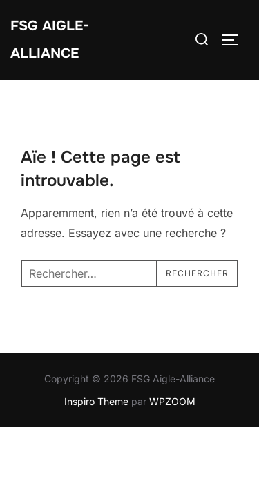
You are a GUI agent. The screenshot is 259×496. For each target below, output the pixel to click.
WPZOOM (172, 401)
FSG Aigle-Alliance (49, 39)
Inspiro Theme (96, 401)
